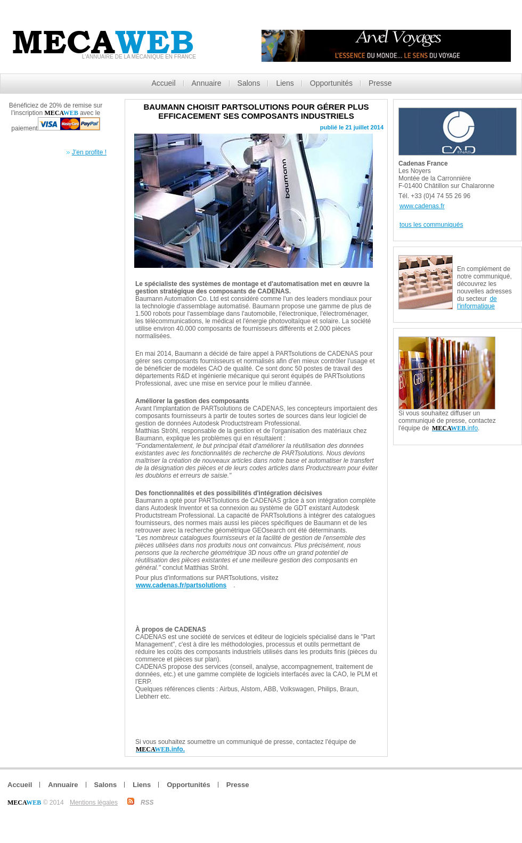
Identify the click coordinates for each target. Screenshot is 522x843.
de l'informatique (477, 302)
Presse (380, 83)
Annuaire (207, 83)
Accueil (163, 83)
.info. (160, 749)
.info (455, 428)
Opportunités (331, 83)
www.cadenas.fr (422, 206)
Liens (284, 83)
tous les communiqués (431, 224)
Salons (249, 83)
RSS (147, 802)
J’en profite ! (89, 152)
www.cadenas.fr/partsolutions (181, 585)
